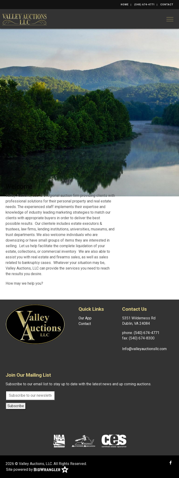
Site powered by (37, 470)
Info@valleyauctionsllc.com (144, 349)
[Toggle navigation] (169, 19)
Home (125, 4)
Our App (85, 318)
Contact (166, 4)
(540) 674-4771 (144, 4)
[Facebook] (170, 463)
